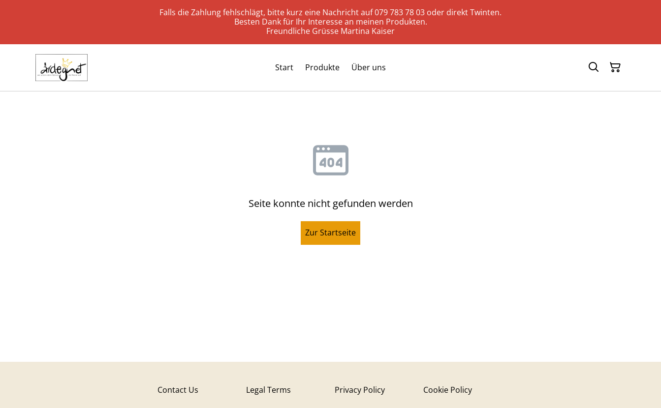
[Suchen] (593, 67)
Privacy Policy (360, 389)
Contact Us (177, 389)
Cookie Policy (447, 389)
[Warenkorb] (615, 67)
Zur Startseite (330, 232)
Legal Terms (268, 389)
